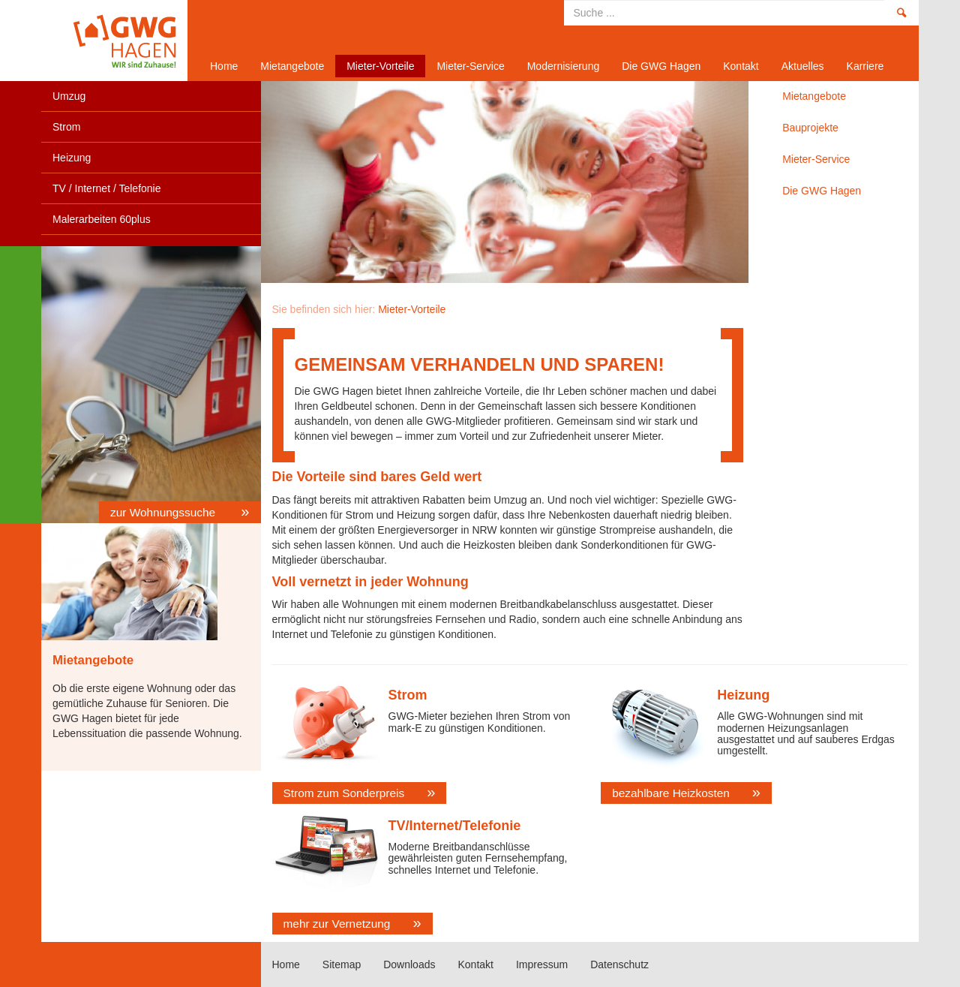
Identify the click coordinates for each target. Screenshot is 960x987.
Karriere (865, 66)
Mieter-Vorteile (380, 66)
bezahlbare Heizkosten (671, 793)
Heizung (71, 158)
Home (108, 40)
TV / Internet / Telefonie (106, 188)
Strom (66, 127)
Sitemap (341, 964)
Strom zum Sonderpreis (344, 793)
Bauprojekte (810, 128)
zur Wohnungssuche (164, 512)
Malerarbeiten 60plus (101, 219)
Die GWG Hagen (661, 66)
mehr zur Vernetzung (337, 923)
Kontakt (740, 66)
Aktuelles (803, 66)
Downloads (409, 964)
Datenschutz (619, 964)
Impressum (542, 964)
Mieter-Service (470, 66)
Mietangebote (292, 66)
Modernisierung (563, 66)
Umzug (69, 96)
